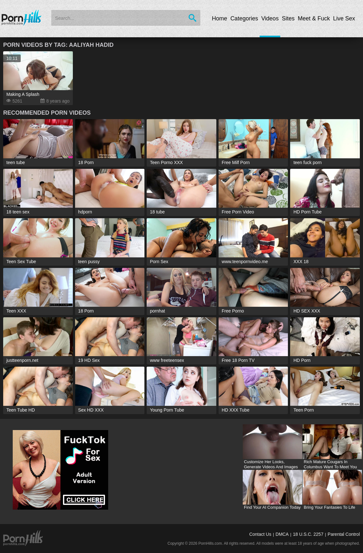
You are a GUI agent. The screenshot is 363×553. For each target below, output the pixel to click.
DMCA (282, 534)
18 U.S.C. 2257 (308, 534)
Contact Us (260, 534)
